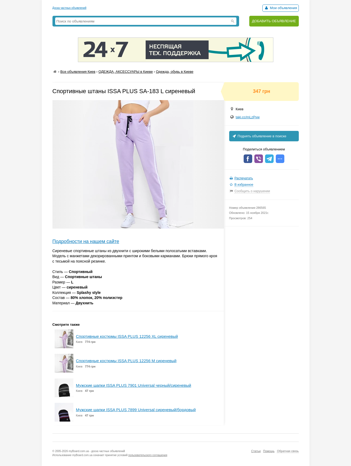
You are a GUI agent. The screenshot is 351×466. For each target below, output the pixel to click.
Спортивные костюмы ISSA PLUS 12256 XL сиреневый (127, 336)
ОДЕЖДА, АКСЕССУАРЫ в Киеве (126, 72)
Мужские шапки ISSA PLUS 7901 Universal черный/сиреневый (133, 385)
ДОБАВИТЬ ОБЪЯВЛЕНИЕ (274, 21)
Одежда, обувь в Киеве (174, 72)
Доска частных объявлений (69, 7)
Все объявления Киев (77, 72)
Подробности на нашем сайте (85, 241)
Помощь (269, 451)
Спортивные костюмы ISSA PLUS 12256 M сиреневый (126, 360)
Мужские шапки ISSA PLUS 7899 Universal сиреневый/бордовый (136, 409)
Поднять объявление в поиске (259, 136)
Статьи (256, 451)
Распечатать (244, 178)
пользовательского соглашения (147, 455)
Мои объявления (280, 8)
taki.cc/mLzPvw (248, 117)
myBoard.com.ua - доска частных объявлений (97, 451)
